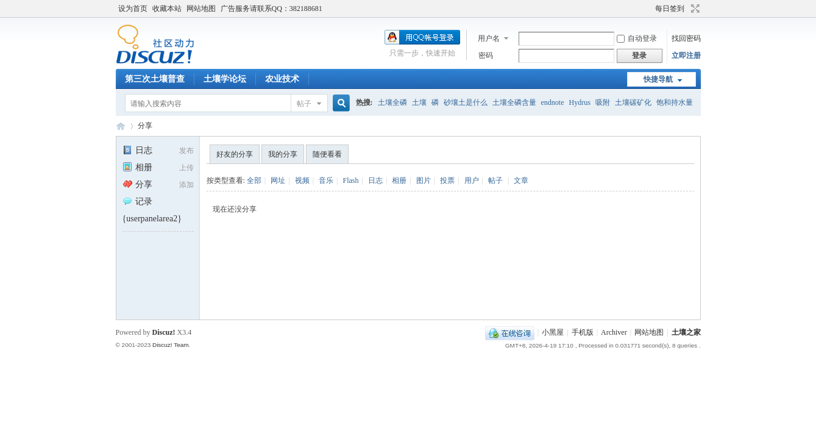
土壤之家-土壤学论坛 (121, 126)
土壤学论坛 (225, 79)
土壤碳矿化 (633, 102)
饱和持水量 (674, 102)
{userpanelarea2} (152, 218)
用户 (471, 180)
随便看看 (327, 154)
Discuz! (164, 332)
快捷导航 (658, 79)
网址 (278, 180)
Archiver (614, 332)
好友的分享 (234, 154)
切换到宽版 (694, 8)
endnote (552, 102)
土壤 (419, 102)
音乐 (326, 180)
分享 (145, 125)
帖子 (304, 103)
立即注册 (686, 55)
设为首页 (132, 8)
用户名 (489, 38)
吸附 (602, 102)
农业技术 (282, 79)
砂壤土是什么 (466, 102)
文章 (521, 180)
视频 (302, 180)
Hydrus (580, 102)
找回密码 (686, 38)
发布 (186, 150)
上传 (186, 167)
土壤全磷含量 (514, 102)
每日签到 (669, 8)
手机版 (583, 332)
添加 (186, 184)
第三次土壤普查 (155, 79)
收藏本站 (167, 8)
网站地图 (201, 8)
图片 (423, 180)
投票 (447, 180)
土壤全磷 (392, 102)
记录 (137, 201)
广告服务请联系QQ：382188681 (271, 8)
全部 (254, 180)
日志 (137, 150)
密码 (485, 55)
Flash (350, 180)
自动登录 (637, 38)
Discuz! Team (170, 344)
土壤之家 (686, 332)
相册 (137, 167)
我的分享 (282, 154)
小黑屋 (553, 332)
